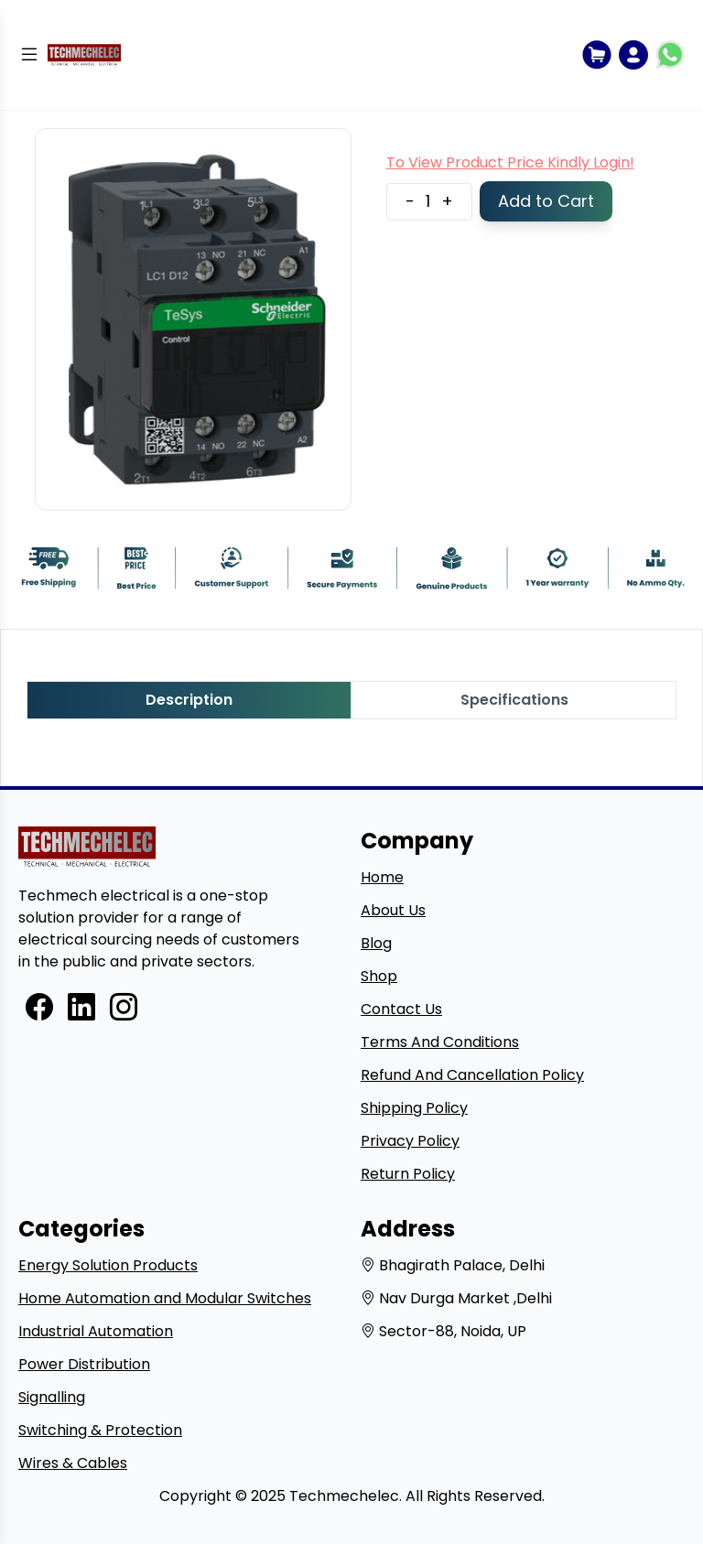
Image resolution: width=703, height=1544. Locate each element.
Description (189, 699)
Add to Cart (546, 200)
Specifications (514, 699)
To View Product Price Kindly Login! (510, 162)
